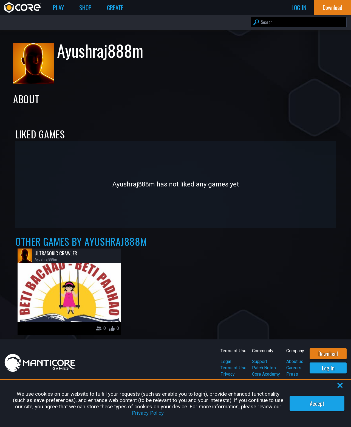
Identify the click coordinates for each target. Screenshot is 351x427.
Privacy (227, 374)
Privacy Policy (147, 413)
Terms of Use (233, 367)
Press (292, 374)
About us (294, 361)
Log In (328, 368)
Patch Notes (264, 367)
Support (259, 361)
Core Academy (266, 374)
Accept (317, 403)
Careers (293, 367)
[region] (175, 403)
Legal (225, 361)
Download (328, 354)
